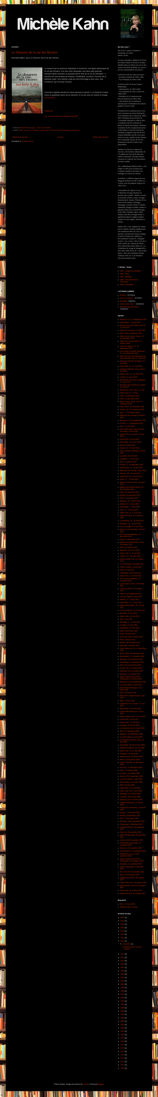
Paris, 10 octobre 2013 (128, 547)
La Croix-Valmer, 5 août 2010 (131, 685)
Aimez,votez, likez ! (127, 304)
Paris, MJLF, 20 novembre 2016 (132, 407)
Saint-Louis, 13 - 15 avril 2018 (131, 374)
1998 (123, 991)
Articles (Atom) (27, 141)
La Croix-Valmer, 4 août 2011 (131, 597)
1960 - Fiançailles (126, 285)
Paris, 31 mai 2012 (127, 570)
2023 (123, 918)
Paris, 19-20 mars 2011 (129, 631)
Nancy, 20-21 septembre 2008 (131, 776)
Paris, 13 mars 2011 (127, 634)
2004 (123, 978)
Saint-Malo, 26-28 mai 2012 (130, 573)
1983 (123, 1025)
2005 (123, 974)
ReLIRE (53, 130)
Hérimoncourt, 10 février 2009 (131, 757)
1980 (123, 1035)
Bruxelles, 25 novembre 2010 (131, 659)
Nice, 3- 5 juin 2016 (127, 426)
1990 (123, 1008)
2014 (123, 938)
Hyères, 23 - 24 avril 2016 (130, 448)
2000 (123, 984)
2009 (123, 964)
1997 (123, 994)
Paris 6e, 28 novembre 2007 (131, 832)
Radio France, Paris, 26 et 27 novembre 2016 (131, 403)
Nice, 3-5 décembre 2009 (129, 731)
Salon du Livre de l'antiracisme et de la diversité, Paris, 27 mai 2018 (133, 357)
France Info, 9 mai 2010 (129, 719)
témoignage (66, 130)
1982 (123, 1028)
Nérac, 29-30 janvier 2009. (130, 760)
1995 (123, 998)
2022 (123, 921)
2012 (123, 954)
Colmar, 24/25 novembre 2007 (131, 840)
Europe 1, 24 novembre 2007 (131, 848)
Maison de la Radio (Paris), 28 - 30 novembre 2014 (132, 488)
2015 (123, 934)
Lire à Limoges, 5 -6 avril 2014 (131, 527)
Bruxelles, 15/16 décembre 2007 (132, 821)
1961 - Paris (124, 274)
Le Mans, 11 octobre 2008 (130, 773)
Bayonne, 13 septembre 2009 (131, 734)
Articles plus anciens (100, 137)
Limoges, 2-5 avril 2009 (129, 754)
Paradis (123, 295)
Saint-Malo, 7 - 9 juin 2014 (130, 507)
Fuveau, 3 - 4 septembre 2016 (131, 423)
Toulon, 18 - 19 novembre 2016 (132, 410)
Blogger (101, 1084)
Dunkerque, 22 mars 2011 (130, 628)
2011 (123, 957)
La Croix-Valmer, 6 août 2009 (131, 737)
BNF (20, 130)
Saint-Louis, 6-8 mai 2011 (130, 616)
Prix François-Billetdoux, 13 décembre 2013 (130, 535)
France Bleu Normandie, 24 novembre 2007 (130, 844)
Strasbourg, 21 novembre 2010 (132, 662)
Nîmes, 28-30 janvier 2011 (130, 643)
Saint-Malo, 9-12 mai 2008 (130, 788)
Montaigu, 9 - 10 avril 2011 (130, 622)
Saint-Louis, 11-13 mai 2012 (130, 576)
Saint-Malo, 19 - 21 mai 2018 (131, 366)
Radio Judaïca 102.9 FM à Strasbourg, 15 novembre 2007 (132, 860)
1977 (123, 1045)
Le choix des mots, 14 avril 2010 (132, 728)
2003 (123, 981)
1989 (123, 1011)
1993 (123, 1001)
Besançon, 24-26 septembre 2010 (133, 682)
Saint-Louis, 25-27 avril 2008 (131, 791)
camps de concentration (31, 130)
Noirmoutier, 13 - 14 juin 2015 (131, 468)
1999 (123, 988)
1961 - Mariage (126, 277)
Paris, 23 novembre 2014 (129, 492)
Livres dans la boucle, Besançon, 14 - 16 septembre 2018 (132, 352)
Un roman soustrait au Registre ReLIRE (61, 116)
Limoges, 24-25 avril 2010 (130, 725)
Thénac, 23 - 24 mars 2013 (130, 556)
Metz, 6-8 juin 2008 (127, 785)
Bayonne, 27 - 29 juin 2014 (130, 501)
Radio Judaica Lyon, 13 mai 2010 (133, 716)
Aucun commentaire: (44, 128)
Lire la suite (49, 97)
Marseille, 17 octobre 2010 (130, 674)
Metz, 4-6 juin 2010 (127, 701)
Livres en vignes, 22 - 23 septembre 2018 (129, 347)
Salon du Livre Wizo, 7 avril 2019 (132, 330)
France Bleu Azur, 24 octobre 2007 (133, 883)
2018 (123, 928)
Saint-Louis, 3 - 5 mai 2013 (130, 553)
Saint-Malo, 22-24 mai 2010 (130, 709)
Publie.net (48, 111)
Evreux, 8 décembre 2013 (130, 539)
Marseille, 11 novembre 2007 (131, 864)
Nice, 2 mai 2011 (126, 619)
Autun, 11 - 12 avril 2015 (129, 479)
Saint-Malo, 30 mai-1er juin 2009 (132, 745)
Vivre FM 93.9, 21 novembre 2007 (133, 851)
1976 (123, 1048)
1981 (123, 1031)
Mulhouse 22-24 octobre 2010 (131, 671)
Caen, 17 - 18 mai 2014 (129, 510)
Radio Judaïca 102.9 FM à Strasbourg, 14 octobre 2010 (131, 678)
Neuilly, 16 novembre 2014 (130, 495)
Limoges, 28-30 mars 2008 (130, 797)
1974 (123, 1055)
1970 (123, 1068)
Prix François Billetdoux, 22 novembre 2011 (130, 580)
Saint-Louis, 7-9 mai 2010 (130, 722)
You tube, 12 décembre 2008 (131, 767)
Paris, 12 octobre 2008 (128, 770)
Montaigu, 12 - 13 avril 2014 (130, 524)
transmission (75, 130)
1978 (123, 1041)
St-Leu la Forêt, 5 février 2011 (131, 637)
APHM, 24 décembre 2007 (130, 816)
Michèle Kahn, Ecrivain (128, 907)
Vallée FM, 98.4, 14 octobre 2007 (132, 894)
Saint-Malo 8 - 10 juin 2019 (130, 322)
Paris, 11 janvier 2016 (128, 462)
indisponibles (44, 130)
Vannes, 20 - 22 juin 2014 (129, 504)
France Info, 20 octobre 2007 (131, 891)
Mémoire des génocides (129, 307)
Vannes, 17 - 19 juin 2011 (129, 599)
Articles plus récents (20, 137)
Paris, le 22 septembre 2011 (130, 594)
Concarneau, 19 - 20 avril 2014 (132, 521)
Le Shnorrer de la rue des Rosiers (34, 52)
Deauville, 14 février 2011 (129, 646)
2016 (123, 931)
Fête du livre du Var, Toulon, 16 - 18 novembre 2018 (132, 337)
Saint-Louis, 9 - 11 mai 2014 (130, 513)
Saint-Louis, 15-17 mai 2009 (130, 751)
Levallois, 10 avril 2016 (128, 456)
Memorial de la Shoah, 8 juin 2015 (133, 471)
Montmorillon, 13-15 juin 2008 (131, 782)
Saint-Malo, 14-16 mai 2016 (130, 442)
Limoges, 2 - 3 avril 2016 (129, 459)
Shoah (58, 130)
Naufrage (123, 301)
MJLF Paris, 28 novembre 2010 (132, 653)
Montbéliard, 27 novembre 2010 (132, 656)
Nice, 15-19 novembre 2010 (130, 665)
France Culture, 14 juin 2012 (131, 567)
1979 (123, 1038)
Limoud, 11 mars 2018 (128, 377)
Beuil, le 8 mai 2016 (127, 445)
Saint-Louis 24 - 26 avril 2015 (131, 476)
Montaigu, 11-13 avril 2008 (130, 794)
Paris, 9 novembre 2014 (129, 498)
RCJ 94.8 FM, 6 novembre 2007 (132, 872)
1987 (123, 1014)
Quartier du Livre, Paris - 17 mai (132, 390)
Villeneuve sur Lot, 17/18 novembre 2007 (129, 855)
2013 (123, 941)
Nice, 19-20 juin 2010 (128, 693)
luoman (85, 1084)
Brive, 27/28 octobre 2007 (130, 875)
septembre (127, 944)
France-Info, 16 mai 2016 (129, 439)
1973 (123, 1058)
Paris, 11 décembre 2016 (129, 399)
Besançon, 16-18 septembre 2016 (133, 420)
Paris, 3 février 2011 (127, 640)
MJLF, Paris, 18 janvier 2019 (131, 333)
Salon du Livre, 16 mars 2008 (131, 800)
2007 (123, 967)
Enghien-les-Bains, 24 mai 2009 (132, 748)
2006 (123, 971)
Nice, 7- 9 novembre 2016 (130, 413)
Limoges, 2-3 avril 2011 (129, 625)
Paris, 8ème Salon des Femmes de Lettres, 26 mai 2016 (132, 430)
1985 (123, 1021)
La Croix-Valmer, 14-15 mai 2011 (132, 610)
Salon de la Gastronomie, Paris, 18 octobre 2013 (132, 543)
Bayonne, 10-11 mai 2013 (130, 550)
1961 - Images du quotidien (130, 271)
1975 (123, 1051)
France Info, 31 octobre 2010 (131, 668)
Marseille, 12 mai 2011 (128, 613)
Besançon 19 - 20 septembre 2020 (133, 319)
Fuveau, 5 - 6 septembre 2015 (131, 465)
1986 (123, 1018)
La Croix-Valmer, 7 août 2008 (131, 779)
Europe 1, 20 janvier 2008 (130, 813)
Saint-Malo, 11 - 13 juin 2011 (131, 602)
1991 (123, 1004)
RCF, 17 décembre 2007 (129, 818)
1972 (123, 1062)
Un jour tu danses (126, 298)
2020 (123, 924)
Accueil (60, 137)
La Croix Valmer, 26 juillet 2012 (132, 564)
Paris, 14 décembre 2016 (129, 396)
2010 (123, 961)
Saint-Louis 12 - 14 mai (129, 393)
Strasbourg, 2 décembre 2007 (131, 824)
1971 (123, 1065)
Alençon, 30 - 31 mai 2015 (130, 473)
